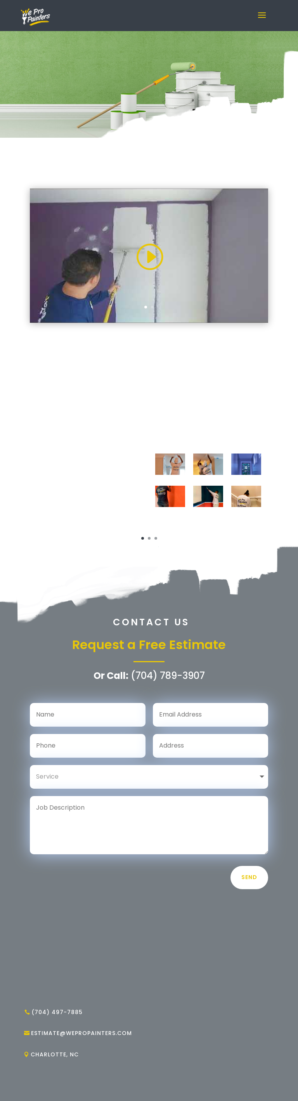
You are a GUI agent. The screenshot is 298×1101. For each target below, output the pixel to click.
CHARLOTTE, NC (55, 1054)
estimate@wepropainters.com (81, 1033)
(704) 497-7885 (57, 1012)
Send (249, 877)
